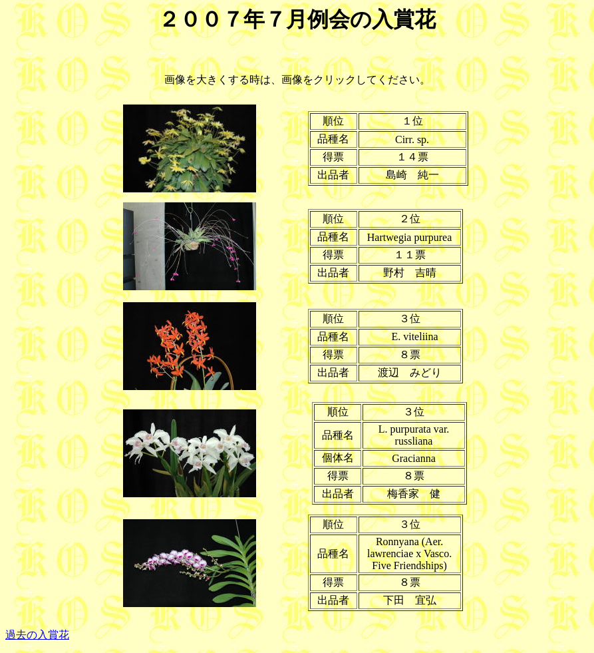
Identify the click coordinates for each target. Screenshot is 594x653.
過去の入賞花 (37, 634)
